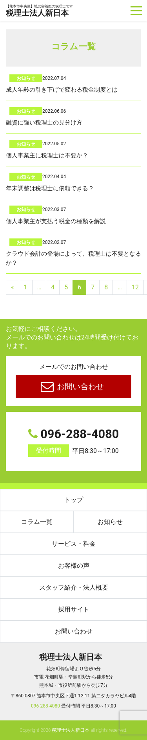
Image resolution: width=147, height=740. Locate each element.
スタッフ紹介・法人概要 (73, 587)
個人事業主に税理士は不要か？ (47, 155)
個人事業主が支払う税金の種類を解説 (56, 221)
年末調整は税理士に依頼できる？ (50, 188)
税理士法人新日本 (39, 11)
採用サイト (73, 609)
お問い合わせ (79, 386)
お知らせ (25, 78)
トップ (73, 500)
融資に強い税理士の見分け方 (44, 122)
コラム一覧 (37, 521)
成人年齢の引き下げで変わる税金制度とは (62, 89)
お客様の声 (73, 565)
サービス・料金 (74, 543)
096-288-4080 (73, 442)
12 (135, 287)
